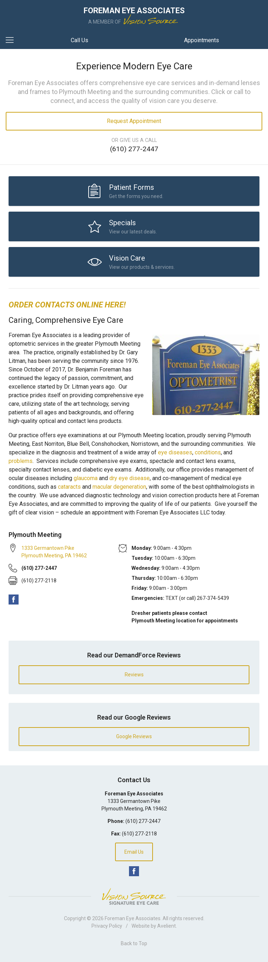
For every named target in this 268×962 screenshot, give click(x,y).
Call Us (79, 40)
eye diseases (175, 452)
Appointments (201, 40)
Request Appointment (134, 121)
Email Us (134, 852)
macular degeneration (119, 486)
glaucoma (86, 478)
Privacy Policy (106, 926)
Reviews (134, 674)
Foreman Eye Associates (132, 918)
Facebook (14, 600)
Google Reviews (134, 736)
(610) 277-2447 (134, 149)
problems (21, 461)
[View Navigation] (12, 40)
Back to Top (134, 943)
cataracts (69, 486)
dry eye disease (129, 478)
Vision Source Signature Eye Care (134, 896)
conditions (208, 452)
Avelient (166, 926)
